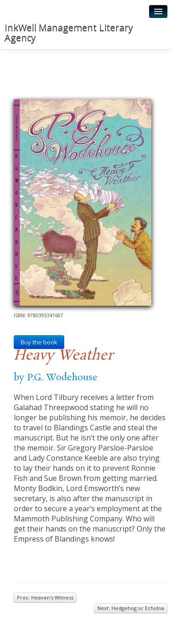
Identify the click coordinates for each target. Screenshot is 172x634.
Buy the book (39, 342)
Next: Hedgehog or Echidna (130, 608)
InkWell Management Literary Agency (69, 32)
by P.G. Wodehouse (56, 377)
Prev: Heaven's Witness (45, 597)
